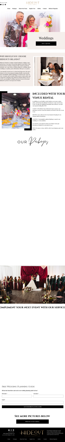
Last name (36, 393)
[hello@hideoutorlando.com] (7, 433)
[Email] (32, 402)
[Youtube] (1, 4)
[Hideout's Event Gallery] (32, 421)
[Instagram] (3, 4)
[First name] (16, 396)
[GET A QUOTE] (46, 43)
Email (3, 399)
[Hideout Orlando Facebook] (13, 430)
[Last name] (48, 396)
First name (4, 393)
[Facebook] (5, 4)
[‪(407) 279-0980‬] (4, 2)
